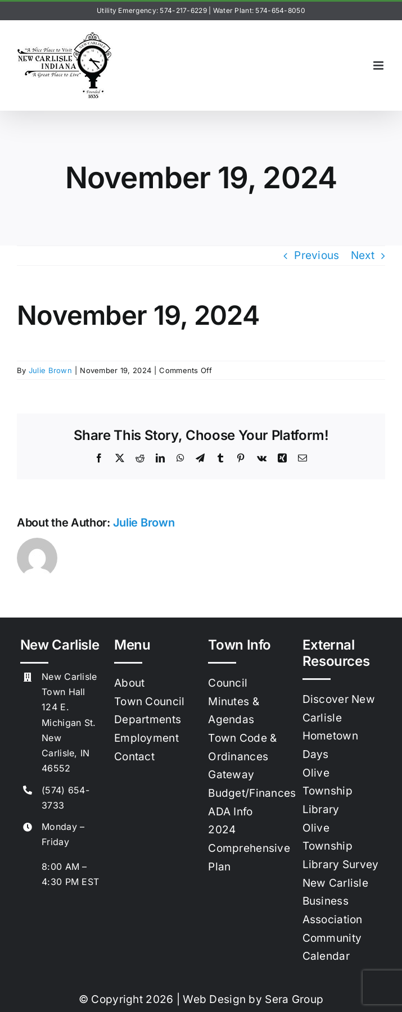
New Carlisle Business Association (335, 901)
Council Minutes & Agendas (233, 701)
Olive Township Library (327, 791)
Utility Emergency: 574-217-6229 (152, 10)
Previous (316, 255)
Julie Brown (50, 370)
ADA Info (230, 811)
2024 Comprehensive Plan (249, 848)
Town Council (149, 701)
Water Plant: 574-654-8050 (259, 10)
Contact (134, 756)
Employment (146, 738)
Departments (147, 719)
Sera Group (294, 999)
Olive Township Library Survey (340, 846)
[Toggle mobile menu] (379, 65)
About (129, 683)
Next (362, 255)
